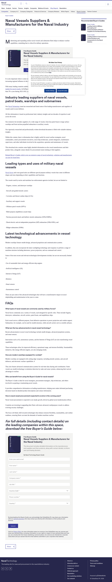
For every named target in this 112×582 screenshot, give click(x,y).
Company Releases (53, 11)
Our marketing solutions (74, 576)
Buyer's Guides (9, 15)
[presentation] (21, 510)
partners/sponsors (18, 519)
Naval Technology (14, 107)
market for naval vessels (13, 89)
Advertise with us (72, 563)
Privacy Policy (17, 532)
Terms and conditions (96, 563)
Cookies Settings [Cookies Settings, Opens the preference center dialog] (49, 90)
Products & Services (40, 11)
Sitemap (92, 566)
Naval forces (9, 173)
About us (70, 561)
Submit (13, 526)
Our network (71, 578)
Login (108, 4)
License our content (73, 566)
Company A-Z (14, 11)
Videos (73, 11)
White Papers (65, 11)
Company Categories (26, 11)
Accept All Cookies (62, 90)
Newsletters (70, 573)
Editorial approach (72, 571)
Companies (4, 11)
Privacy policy (94, 561)
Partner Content (92, 11)
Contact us (70, 568)
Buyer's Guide (91, 24)
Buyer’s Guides (81, 11)
